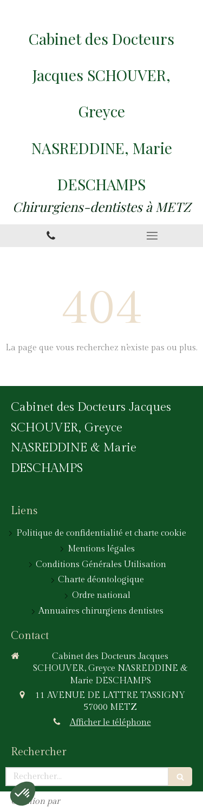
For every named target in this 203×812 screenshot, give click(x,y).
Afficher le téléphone (110, 722)
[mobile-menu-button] (153, 236)
